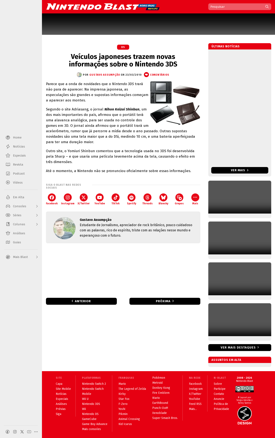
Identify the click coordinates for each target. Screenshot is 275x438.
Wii (84, 409)
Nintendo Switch (93, 389)
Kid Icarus (125, 424)
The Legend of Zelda (132, 389)
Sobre (218, 384)
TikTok (115, 199)
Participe (219, 389)
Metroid (157, 383)
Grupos (179, 199)
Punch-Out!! (160, 408)
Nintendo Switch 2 (94, 384)
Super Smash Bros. (165, 418)
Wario (156, 398)
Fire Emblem (160, 393)
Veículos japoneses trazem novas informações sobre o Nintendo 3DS (123, 60)
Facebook (52, 199)
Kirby (122, 394)
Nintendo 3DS (91, 404)
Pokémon (158, 378)
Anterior (83, 301)
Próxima (163, 301)
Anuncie (219, 399)
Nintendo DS (90, 414)
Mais (195, 199)
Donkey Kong (161, 388)
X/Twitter (84, 199)
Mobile (86, 394)
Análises (61, 404)
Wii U (85, 399)
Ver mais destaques (238, 347)
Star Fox (124, 399)
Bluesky (163, 199)
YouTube (99, 199)
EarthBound (160, 403)
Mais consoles (91, 429)
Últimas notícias (225, 46)
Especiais (62, 399)
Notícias (61, 394)
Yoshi (122, 409)
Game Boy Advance (94, 424)
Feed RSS (195, 404)
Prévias (61, 409)
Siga (58, 414)
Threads (147, 199)
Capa (59, 384)
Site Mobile (63, 389)
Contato (219, 394)
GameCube (89, 419)
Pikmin (123, 414)
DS (123, 47)
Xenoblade (159, 413)
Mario (122, 384)
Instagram (67, 199)
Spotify (131, 199)
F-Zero (123, 404)
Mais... (193, 409)
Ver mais (239, 170)
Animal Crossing (129, 419)
